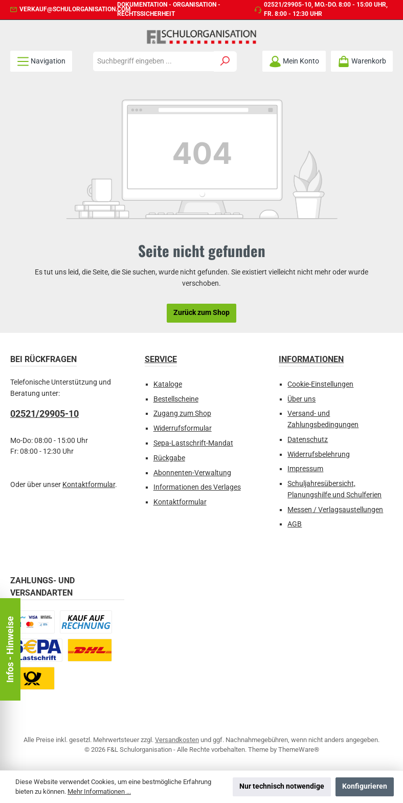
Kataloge (167, 384)
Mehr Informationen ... (99, 791)
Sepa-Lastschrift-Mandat (193, 443)
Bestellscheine (175, 399)
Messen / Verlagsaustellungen (335, 509)
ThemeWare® (298, 749)
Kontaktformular (88, 484)
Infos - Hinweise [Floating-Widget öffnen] (10, 649)
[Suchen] (225, 61)
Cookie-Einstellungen (320, 384)
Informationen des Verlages (197, 487)
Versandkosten (177, 740)
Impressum (305, 468)
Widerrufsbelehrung (318, 454)
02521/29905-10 (287, 4)
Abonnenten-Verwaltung (192, 473)
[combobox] (153, 61)
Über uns (301, 399)
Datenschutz (307, 439)
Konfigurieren (364, 786)
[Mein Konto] (294, 61)
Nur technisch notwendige (281, 786)
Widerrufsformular (182, 428)
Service (161, 359)
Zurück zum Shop (201, 312)
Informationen (311, 359)
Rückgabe (169, 458)
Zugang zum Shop (182, 413)
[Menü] (41, 61)
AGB (294, 524)
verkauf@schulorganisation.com (75, 9)
